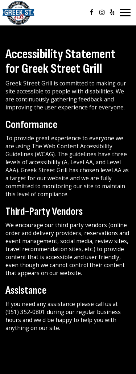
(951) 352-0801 (25, 312)
